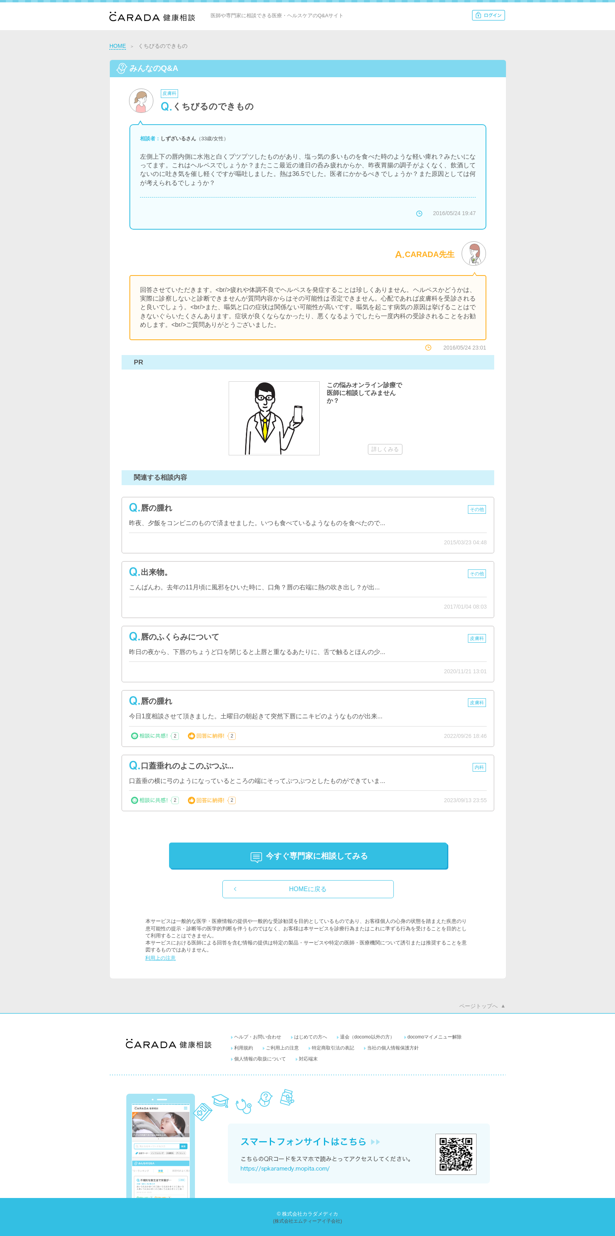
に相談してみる (317, 856)
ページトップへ (478, 1006)
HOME (117, 46)
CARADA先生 (430, 254)
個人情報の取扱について (260, 1059)
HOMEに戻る (308, 889)
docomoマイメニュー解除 (435, 1037)
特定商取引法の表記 (333, 1048)
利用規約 (243, 1048)
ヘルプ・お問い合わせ (257, 1037)
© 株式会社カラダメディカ (307, 1214)
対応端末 (308, 1059)
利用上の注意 (160, 958)
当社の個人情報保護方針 (393, 1048)
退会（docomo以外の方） (367, 1037)
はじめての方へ (310, 1037)
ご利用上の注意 (282, 1048)
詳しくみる (385, 449)
